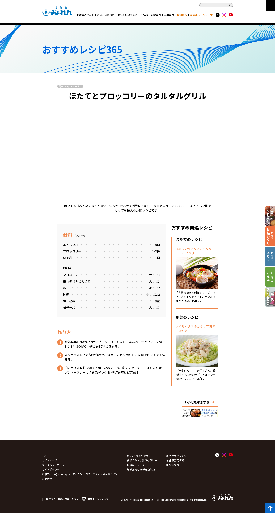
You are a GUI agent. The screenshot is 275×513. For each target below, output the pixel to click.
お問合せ (47, 479)
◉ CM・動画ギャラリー (140, 456)
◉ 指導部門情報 (175, 460)
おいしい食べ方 (105, 15)
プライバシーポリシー (54, 465)
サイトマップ (49, 460)
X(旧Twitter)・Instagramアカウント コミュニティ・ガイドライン (79, 474)
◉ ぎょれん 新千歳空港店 (141, 469)
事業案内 (169, 15)
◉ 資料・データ (136, 465)
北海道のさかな (85, 15)
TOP (44, 456)
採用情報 (182, 15)
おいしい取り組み (128, 15)
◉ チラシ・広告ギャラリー (142, 460)
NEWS (144, 15)
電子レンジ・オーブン (70, 86)
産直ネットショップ (201, 15)
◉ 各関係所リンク (176, 456)
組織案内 (156, 15)
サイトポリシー (50, 469)
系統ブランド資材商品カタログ (60, 499)
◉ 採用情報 (172, 465)
